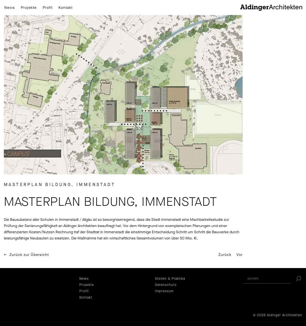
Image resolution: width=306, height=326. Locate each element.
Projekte (29, 7)
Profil (47, 7)
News (9, 7)
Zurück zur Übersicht (29, 255)
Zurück (224, 254)
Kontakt (65, 7)
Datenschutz (166, 285)
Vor (239, 254)
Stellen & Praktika (170, 278)
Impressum (164, 291)
